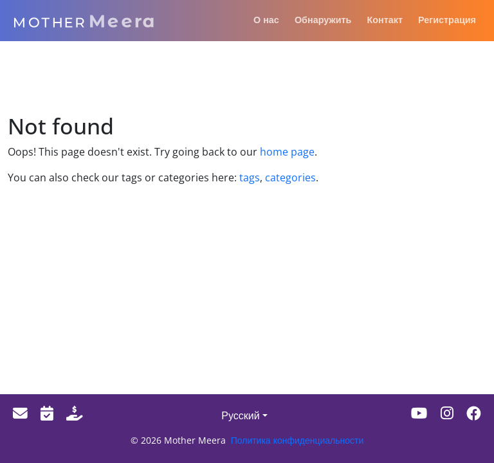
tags (249, 177)
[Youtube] (419, 413)
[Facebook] (473, 413)
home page (287, 152)
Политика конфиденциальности (297, 440)
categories (289, 177)
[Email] (20, 413)
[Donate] (74, 413)
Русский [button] (240, 415)
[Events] (47, 413)
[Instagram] (447, 413)
